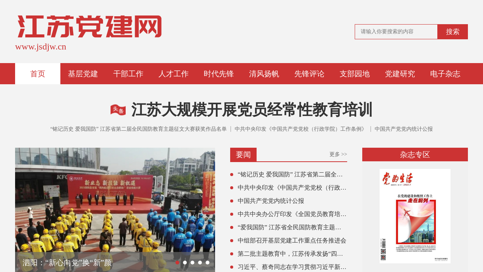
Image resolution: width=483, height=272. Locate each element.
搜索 (453, 32)
